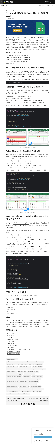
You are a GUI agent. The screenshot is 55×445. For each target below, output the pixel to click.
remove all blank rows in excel (12, 381)
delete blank (33, 383)
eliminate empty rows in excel (25, 366)
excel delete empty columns (12, 388)
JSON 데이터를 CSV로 (12, 339)
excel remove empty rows (35, 379)
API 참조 (9, 311)
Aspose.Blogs (12, 10)
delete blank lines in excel (28, 361)
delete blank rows (21, 369)
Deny (47, 440)
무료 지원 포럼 (33, 326)
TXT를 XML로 (10, 335)
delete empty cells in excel (37, 376)
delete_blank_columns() (18, 156)
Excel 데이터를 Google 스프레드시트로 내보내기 (18, 349)
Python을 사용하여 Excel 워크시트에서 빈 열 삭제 (19, 59)
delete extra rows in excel (24, 386)
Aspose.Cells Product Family (12, 359)
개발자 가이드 (10, 307)
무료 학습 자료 (10, 63)
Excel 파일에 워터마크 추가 (13, 351)
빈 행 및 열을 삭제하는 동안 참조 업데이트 (17, 61)
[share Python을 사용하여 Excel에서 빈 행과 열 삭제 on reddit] (26, 404)
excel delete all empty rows (36, 386)
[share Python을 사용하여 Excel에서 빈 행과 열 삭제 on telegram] (34, 404)
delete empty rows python (11, 371)
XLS (16, 39)
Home (3, 5)
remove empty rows (22, 371)
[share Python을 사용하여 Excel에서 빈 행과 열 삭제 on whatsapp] (31, 404)
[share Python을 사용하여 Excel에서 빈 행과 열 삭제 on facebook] (29, 404)
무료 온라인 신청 (11, 309)
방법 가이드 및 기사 (12, 313)
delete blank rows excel (39, 361)
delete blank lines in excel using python (14, 361)
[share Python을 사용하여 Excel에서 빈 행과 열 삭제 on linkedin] (24, 404)
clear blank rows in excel (33, 381)
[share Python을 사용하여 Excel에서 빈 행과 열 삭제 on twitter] (21, 404)
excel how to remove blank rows (13, 379)
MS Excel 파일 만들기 (12, 345)
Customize (38, 440)
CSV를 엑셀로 (10, 341)
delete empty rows (41, 369)
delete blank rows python (31, 369)
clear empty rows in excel (11, 383)
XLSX (21, 39)
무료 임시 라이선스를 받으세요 (29, 295)
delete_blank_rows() (14, 92)
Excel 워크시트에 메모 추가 (13, 353)
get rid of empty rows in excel (25, 391)
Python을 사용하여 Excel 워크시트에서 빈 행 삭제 (19, 57)
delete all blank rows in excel (33, 371)
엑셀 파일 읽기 (10, 347)
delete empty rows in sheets (12, 386)
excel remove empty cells (38, 388)
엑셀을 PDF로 (10, 343)
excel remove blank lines (37, 366)
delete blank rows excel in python (13, 364)
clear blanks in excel (10, 393)
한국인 (47, 1)
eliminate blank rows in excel (12, 366)
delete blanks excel (26, 376)
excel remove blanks (24, 379)
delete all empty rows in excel (23, 383)
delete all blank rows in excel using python (14, 374)
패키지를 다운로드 (10, 79)
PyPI (36, 79)
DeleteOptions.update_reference (21, 223)
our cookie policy (40, 434)
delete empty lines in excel (26, 364)
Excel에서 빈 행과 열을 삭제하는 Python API (17, 55)
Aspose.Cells (9, 71)
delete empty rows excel (37, 364)
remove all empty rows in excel (12, 391)
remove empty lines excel (11, 369)
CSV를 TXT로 (10, 337)
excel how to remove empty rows (25, 388)
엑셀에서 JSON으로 (12, 333)
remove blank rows (23, 381)
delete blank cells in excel (29, 374)
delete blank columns (37, 391)
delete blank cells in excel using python (14, 376)
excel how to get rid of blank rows (22, 393)
